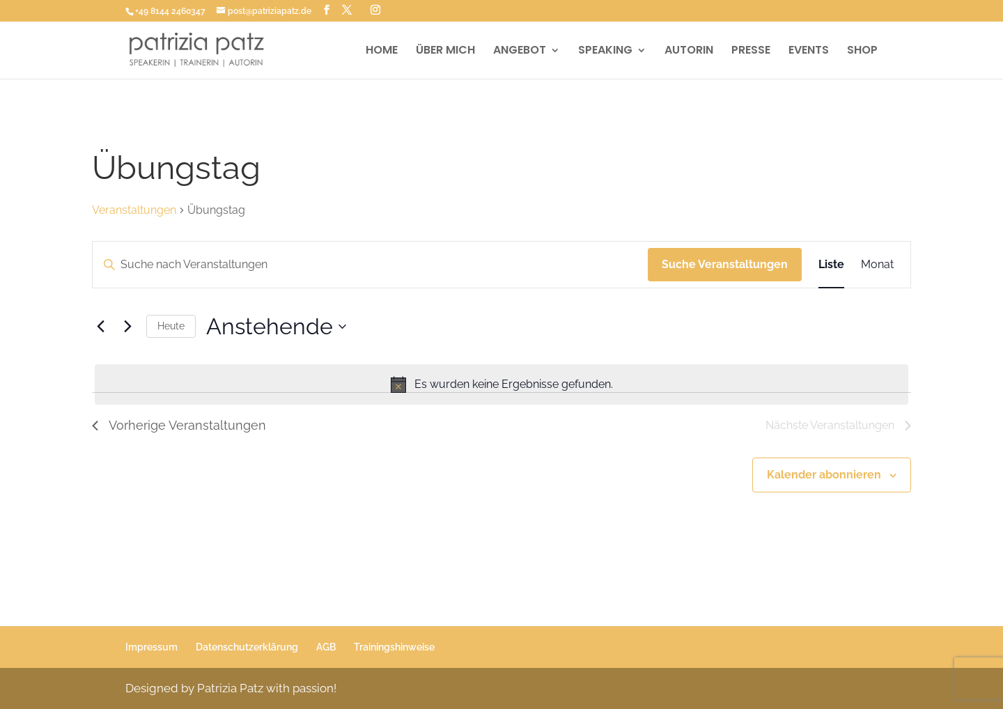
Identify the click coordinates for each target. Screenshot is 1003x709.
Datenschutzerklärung (247, 647)
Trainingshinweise (394, 647)
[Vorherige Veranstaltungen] (100, 326)
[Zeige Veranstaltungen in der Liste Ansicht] (831, 265)
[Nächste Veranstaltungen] (127, 326)
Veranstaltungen (134, 210)
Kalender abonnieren (824, 474)
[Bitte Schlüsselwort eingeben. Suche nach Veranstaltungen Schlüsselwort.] (370, 265)
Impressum (151, 647)
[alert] (501, 384)
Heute (171, 326)
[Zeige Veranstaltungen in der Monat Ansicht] (877, 265)
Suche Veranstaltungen (725, 264)
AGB (326, 647)
